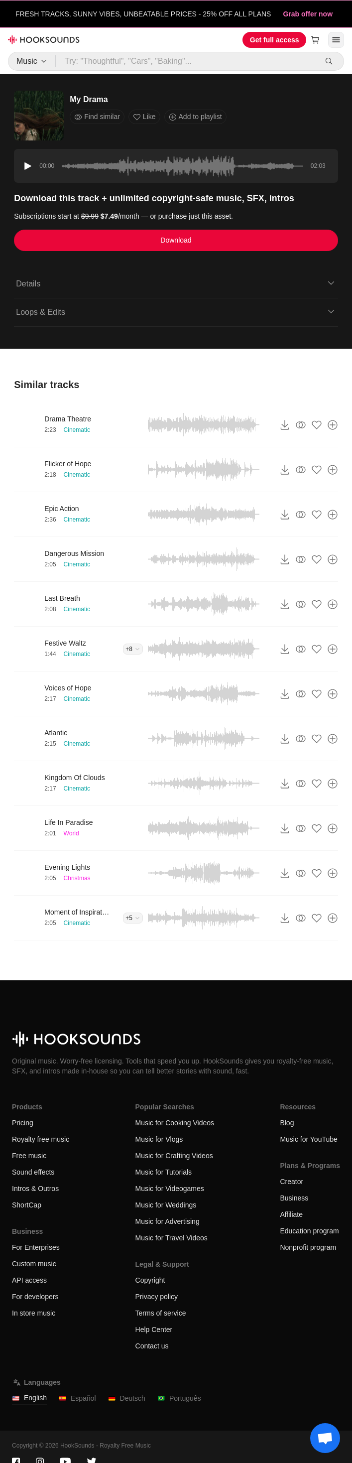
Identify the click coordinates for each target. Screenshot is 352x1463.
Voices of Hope (67, 688)
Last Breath (62, 598)
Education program (309, 1231)
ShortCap (26, 1205)
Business (294, 1198)
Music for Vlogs (159, 1139)
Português (179, 1398)
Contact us (152, 1346)
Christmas (77, 878)
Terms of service (160, 1313)
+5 (132, 918)
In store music (33, 1313)
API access (29, 1280)
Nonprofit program (308, 1247)
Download (175, 240)
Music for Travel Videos (171, 1238)
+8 (132, 649)
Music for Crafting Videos (174, 1156)
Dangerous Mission (74, 553)
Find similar (97, 117)
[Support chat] (325, 1438)
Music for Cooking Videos (174, 1123)
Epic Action (61, 509)
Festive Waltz (65, 643)
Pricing (22, 1123)
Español (77, 1398)
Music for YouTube (308, 1139)
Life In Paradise (68, 822)
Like (144, 117)
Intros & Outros (35, 1189)
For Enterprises (36, 1247)
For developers (35, 1297)
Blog (287, 1123)
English (29, 1398)
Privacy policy (156, 1297)
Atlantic (55, 733)
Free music (29, 1156)
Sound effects (33, 1172)
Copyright (150, 1280)
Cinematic (77, 429)
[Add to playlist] (332, 424)
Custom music (34, 1264)
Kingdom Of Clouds (74, 778)
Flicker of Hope (67, 464)
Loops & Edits (176, 311)
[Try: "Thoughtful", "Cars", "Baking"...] (187, 61)
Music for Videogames (169, 1189)
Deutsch (126, 1398)
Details (176, 283)
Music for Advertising (167, 1221)
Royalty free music (40, 1139)
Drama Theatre (67, 419)
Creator (291, 1182)
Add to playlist (195, 117)
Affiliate (291, 1214)
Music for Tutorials (163, 1172)
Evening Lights (67, 867)
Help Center (154, 1329)
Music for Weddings (166, 1205)
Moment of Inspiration (76, 912)
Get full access (274, 40)
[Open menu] (336, 40)
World (71, 833)
